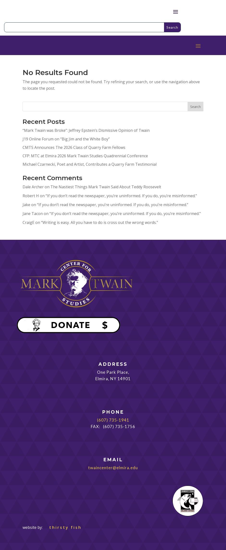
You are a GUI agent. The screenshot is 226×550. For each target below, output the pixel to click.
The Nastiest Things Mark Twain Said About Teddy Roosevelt (105, 187)
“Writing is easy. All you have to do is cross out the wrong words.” (99, 222)
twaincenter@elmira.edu (113, 467)
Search (195, 106)
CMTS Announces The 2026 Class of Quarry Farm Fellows (74, 147)
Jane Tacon (33, 213)
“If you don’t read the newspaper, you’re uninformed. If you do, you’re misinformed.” (121, 195)
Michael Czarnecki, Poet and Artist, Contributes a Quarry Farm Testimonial (90, 164)
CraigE (28, 222)
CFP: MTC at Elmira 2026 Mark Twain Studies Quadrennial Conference (85, 155)
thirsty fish (62, 527)
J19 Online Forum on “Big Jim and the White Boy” (66, 139)
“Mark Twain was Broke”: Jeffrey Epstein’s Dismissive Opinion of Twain (86, 130)
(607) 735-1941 (113, 420)
